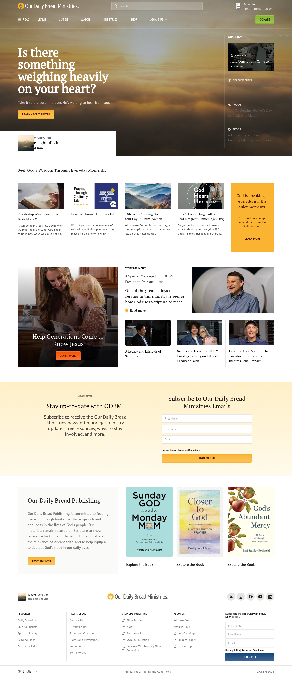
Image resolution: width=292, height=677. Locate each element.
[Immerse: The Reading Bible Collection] (144, 648)
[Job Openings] (196, 633)
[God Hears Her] (144, 633)
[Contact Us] (92, 620)
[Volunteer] (92, 646)
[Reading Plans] (40, 640)
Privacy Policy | (169, 450)
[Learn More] (252, 218)
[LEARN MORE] (68, 317)
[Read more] (199, 290)
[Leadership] (196, 646)
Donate (265, 19)
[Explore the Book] (149, 531)
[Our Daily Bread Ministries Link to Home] (48, 6)
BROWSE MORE (41, 561)
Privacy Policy (133, 671)
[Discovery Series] (40, 646)
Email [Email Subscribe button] (257, 8)
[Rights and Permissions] (92, 640)
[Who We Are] (196, 620)
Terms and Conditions (189, 450)
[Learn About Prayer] (36, 115)
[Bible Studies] (144, 620)
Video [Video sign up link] (268, 8)
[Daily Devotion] (40, 620)
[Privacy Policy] (92, 627)
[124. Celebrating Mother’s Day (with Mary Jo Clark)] (251, 110)
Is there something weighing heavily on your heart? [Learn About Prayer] (63, 71)
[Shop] (136, 19)
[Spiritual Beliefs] (40, 627)
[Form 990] (92, 653)
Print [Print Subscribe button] (247, 8)
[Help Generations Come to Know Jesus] (251, 57)
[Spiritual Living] (40, 633)
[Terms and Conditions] (92, 633)
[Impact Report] (196, 640)
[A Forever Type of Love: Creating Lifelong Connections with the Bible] (251, 135)
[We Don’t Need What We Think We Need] (251, 86)
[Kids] (144, 627)
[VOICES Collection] (144, 640)
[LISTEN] (66, 19)
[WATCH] (87, 19)
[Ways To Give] (196, 627)
